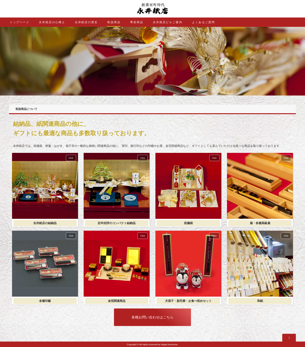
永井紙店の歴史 (86, 22)
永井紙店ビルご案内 (167, 22)
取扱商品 (113, 22)
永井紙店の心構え (52, 22)
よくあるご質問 (203, 22)
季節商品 (136, 22)
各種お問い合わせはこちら (152, 317)
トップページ (19, 22)
